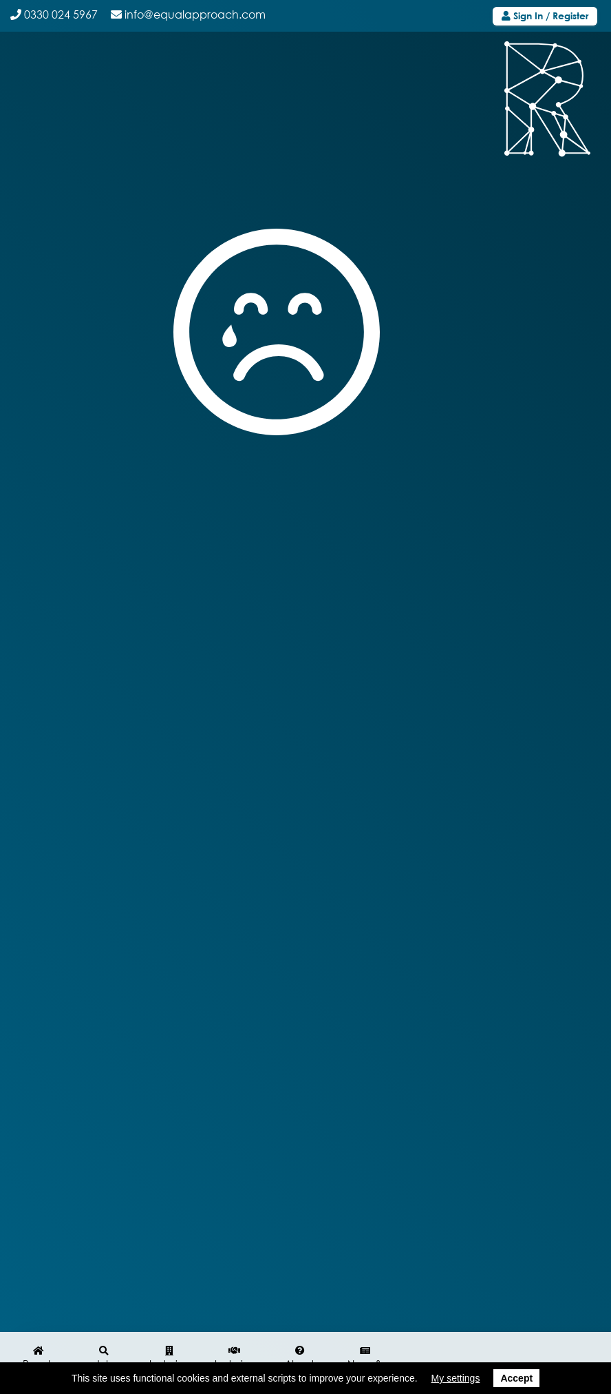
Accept (516, 1378)
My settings (455, 1378)
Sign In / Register (545, 15)
